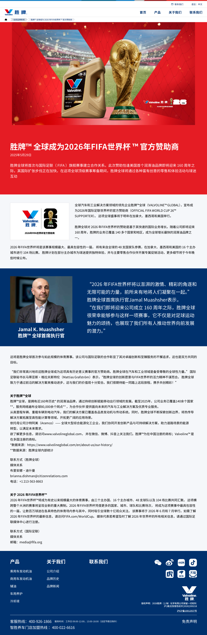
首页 (143, 12)
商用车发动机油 (21, 578)
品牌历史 (53, 578)
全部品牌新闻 (19, 19)
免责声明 (189, 621)
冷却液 (14, 601)
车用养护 (16, 593)
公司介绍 (53, 571)
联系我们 (179, 4)
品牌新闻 (53, 586)
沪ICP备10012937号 (187, 611)
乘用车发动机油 (21, 571)
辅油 (13, 586)
